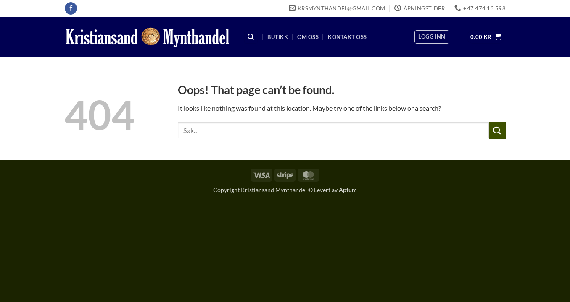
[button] (431, 37)
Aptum (348, 189)
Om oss (308, 37)
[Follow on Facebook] (71, 8)
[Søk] (251, 37)
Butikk (277, 37)
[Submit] (497, 130)
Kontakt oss (347, 37)
